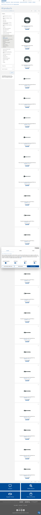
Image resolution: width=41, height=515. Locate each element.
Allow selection (20, 266)
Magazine (30, 2)
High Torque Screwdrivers (7, 28)
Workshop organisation (6, 58)
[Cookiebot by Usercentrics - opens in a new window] (35, 248)
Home (2, 4)
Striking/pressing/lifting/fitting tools (7, 52)
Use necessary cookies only (8, 266)
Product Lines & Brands (15, 2)
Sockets (4, 43)
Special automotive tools (6, 49)
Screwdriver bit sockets (6, 42)
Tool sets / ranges (5, 59)
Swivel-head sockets (6, 40)
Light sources (5, 50)
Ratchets (4, 41)
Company (33, 2)
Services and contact (24, 2)
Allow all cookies (33, 266)
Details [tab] (20, 250)
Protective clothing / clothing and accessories (7, 23)
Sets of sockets (5, 44)
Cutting (4, 62)
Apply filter (12, 72)
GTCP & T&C (25, 505)
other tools (4, 55)
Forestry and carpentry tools (7, 32)
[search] (35, 0)
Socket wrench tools (10, 4)
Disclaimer (16, 505)
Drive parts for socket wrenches (7, 39)
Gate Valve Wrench (6, 29)
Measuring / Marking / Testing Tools (7, 18)
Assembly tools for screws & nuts (7, 16)
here (20, 257)
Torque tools (5, 31)
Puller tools (4, 21)
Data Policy (21, 505)
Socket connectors (6, 45)
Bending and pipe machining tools (7, 25)
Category (3, 13)
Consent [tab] (7, 250)
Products (3, 2)
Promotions (8, 2)
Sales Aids (4, 20)
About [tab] (33, 250)
